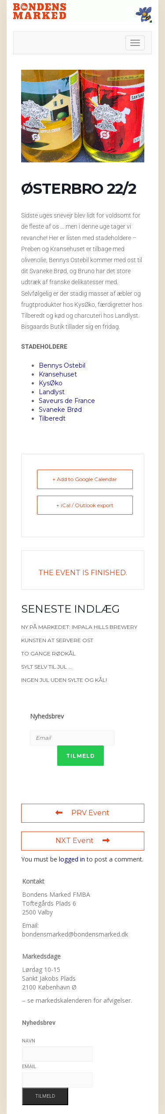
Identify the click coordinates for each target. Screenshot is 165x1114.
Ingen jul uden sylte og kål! (64, 680)
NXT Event (82, 840)
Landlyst (52, 392)
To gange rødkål (48, 653)
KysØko (50, 383)
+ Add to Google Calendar (84, 479)
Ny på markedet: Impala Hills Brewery (79, 627)
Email (29, 1066)
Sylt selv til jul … (46, 666)
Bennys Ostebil (62, 365)
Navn (28, 1041)
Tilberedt (52, 418)
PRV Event (82, 813)
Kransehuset (58, 374)
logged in (72, 859)
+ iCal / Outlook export (85, 505)
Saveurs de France (67, 401)
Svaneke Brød (60, 410)
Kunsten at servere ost (57, 640)
